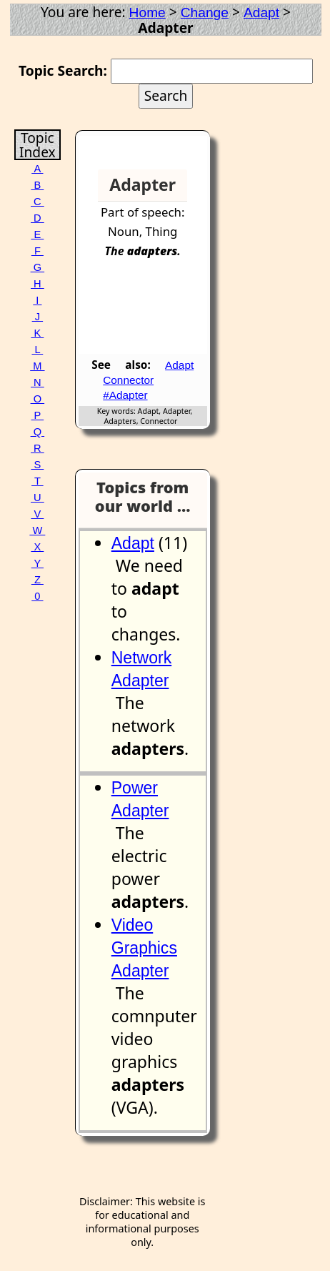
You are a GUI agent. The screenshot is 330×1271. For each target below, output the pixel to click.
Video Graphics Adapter (144, 948)
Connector (128, 380)
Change (205, 12)
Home (147, 12)
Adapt (261, 12)
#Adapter (125, 395)
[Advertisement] (152, 314)
